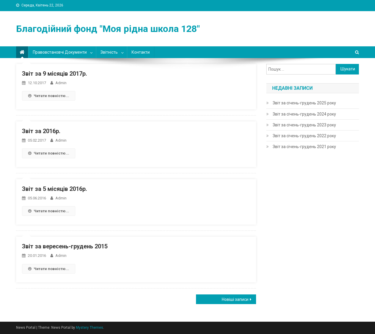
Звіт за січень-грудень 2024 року (304, 114)
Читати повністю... (48, 96)
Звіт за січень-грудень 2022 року (304, 135)
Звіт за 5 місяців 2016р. (54, 188)
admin (61, 83)
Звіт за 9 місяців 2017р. (54, 73)
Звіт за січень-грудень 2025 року (304, 103)
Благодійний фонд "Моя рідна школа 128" (108, 28)
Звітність (109, 52)
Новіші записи (235, 299)
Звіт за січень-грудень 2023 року (304, 125)
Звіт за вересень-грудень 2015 (65, 246)
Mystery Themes (89, 327)
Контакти (141, 52)
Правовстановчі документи (60, 52)
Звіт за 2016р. (41, 131)
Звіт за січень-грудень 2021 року (304, 146)
